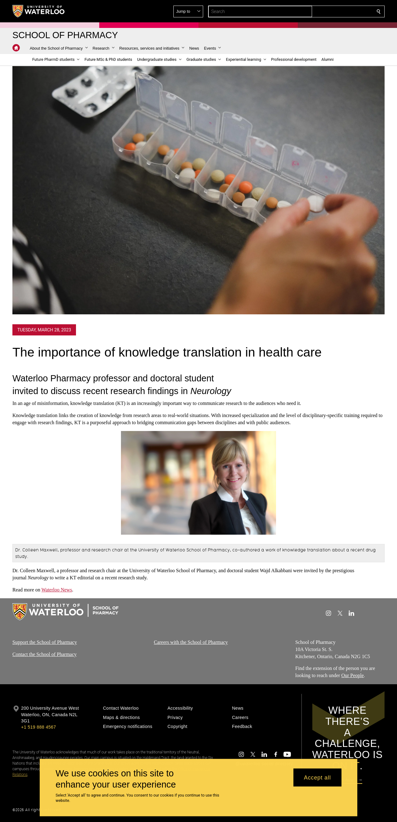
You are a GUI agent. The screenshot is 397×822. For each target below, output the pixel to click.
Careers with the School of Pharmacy (191, 642)
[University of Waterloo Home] (38, 11)
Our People (352, 675)
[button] (333, 11)
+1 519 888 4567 (38, 727)
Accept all (317, 777)
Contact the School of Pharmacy (44, 654)
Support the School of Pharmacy (44, 642)
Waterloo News (56, 589)
